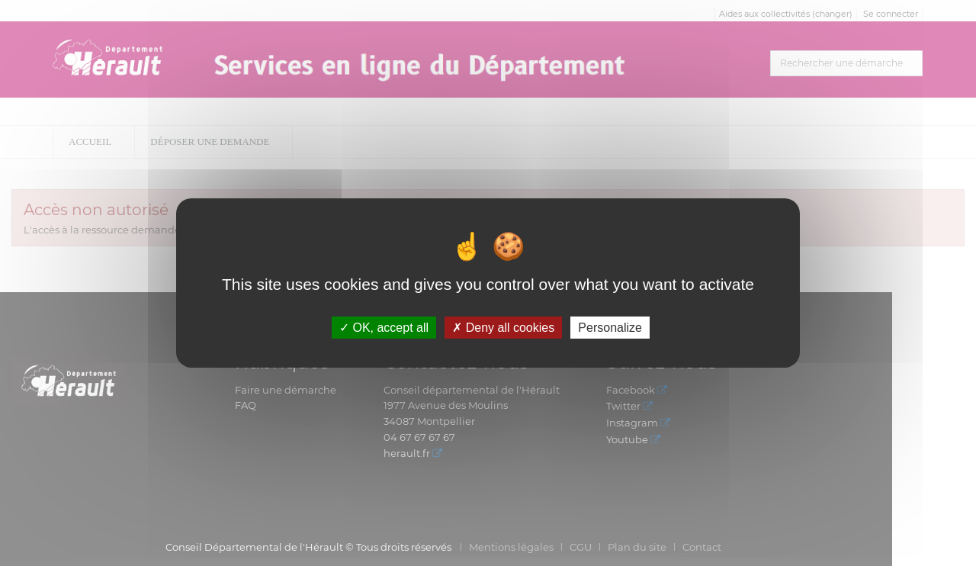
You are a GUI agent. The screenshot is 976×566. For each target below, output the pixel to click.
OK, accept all (384, 327)
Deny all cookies (503, 327)
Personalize (610, 327)
